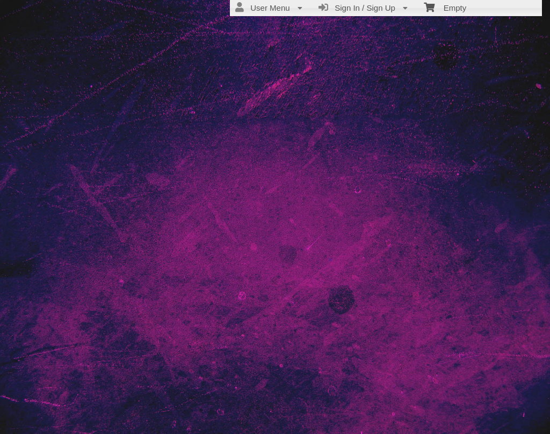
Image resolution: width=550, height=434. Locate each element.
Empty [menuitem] (445, 7)
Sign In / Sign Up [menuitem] (363, 7)
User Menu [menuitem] (268, 7)
